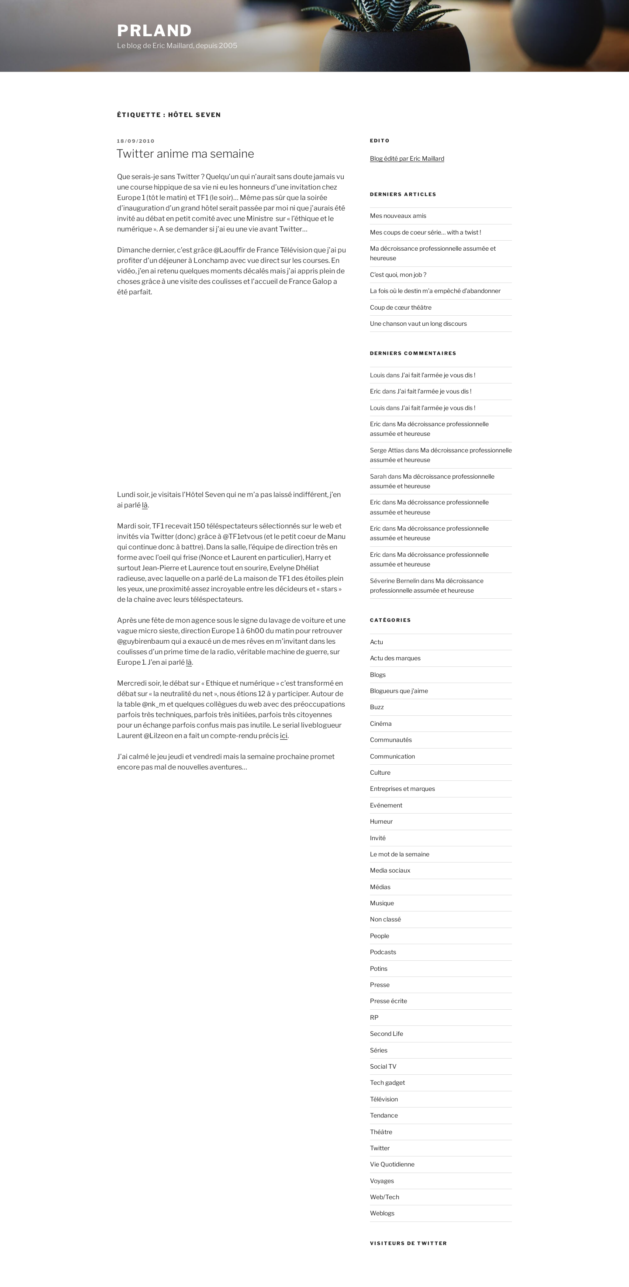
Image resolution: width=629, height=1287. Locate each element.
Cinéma (381, 723)
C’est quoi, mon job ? (398, 274)
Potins (378, 968)
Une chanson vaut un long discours (418, 323)
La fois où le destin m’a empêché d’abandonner (435, 290)
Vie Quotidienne (392, 1164)
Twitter (380, 1148)
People (379, 935)
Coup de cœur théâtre (401, 307)
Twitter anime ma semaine (185, 153)
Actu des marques (395, 658)
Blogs (378, 674)
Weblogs (382, 1213)
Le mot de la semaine (399, 854)
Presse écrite (388, 1000)
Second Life (386, 1033)
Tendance (384, 1115)
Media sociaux (390, 870)
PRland (155, 30)
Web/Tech (384, 1197)
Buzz (377, 707)
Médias (380, 886)
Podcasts (383, 952)
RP (374, 1017)
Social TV (383, 1066)
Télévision (384, 1099)
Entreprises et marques (402, 788)
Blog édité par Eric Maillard (407, 158)
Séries (378, 1050)
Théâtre (381, 1131)
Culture (380, 772)
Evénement (386, 805)
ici (283, 735)
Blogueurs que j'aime (399, 690)
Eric (375, 391)
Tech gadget (387, 1082)
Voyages (382, 1180)
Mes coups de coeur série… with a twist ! (425, 232)
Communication (392, 756)
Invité (378, 838)
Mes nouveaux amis (398, 215)
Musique (382, 903)
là (145, 505)
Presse (380, 984)
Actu (376, 641)
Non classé (385, 919)
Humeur (381, 821)
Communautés (391, 739)
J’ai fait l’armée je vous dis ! (438, 375)
